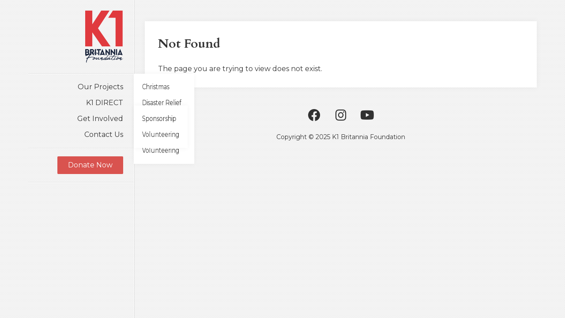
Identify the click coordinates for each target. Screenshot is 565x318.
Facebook (314, 115)
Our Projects (100, 87)
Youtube (367, 115)
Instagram (341, 115)
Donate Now (90, 165)
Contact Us (103, 134)
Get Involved (100, 118)
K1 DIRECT (104, 102)
